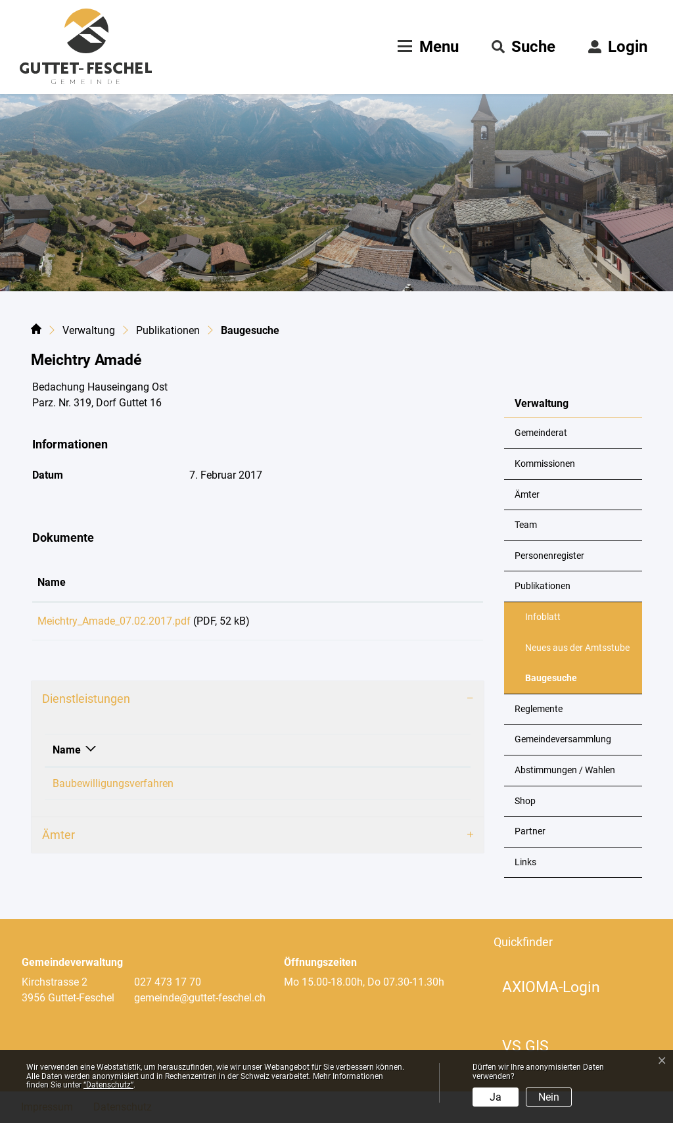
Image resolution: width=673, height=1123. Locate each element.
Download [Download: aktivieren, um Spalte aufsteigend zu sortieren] (411, 582)
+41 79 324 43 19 (389, 788)
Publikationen (542, 586)
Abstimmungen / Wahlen (565, 770)
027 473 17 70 (167, 982)
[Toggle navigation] (426, 47)
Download (432, 623)
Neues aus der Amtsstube (577, 648)
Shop (525, 801)
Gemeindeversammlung (563, 739)
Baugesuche (557, 683)
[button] (523, 47)
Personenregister (549, 556)
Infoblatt (543, 617)
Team (526, 525)
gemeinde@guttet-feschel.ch (200, 998)
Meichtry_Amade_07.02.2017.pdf (114, 621)
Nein (548, 1097)
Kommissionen (545, 463)
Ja (495, 1097)
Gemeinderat (541, 433)
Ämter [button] (58, 839)
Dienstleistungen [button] (86, 703)
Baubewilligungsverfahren (113, 788)
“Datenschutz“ (108, 1084)
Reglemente (539, 709)
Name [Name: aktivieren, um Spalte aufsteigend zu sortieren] (51, 582)
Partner (530, 831)
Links (525, 862)
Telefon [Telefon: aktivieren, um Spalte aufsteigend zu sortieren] (367, 754)
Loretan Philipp (270, 788)
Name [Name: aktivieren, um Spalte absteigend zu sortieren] (67, 754)
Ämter (527, 494)
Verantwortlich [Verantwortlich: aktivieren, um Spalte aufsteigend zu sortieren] (269, 754)
